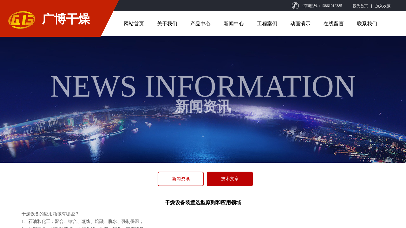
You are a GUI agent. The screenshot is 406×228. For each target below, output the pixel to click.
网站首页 (134, 23)
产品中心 (200, 23)
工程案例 (267, 23)
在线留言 (334, 23)
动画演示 (300, 23)
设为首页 (360, 6)
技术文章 (230, 178)
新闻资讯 (181, 178)
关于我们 (167, 23)
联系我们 (367, 23)
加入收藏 (382, 6)
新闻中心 (234, 23)
